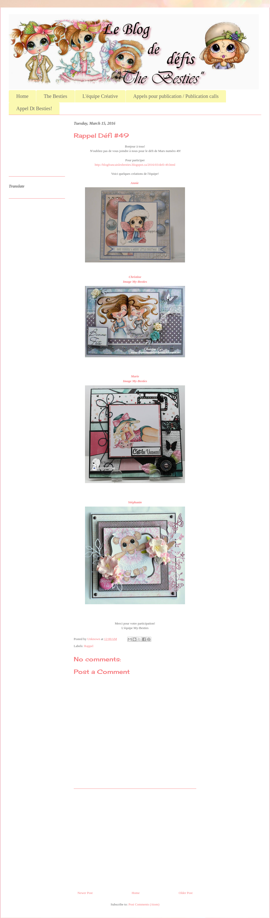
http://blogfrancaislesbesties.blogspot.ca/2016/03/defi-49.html (135, 165)
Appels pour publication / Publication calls (176, 96)
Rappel (89, 646)
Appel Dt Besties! (34, 108)
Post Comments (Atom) (144, 904)
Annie (135, 183)
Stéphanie (135, 502)
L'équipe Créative (100, 96)
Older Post (185, 893)
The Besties (55, 96)
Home (22, 96)
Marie (135, 376)
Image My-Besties (135, 281)
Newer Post (85, 893)
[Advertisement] (135, 838)
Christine (135, 277)
